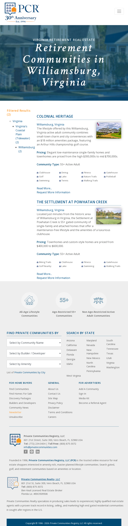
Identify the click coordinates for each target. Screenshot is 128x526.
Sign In (82, 393)
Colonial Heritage (55, 116)
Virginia (17, 121)
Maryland (91, 340)
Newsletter (15, 412)
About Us (53, 389)
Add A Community (89, 389)
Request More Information (53, 192)
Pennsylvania (93, 371)
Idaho (69, 363)
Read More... (44, 188)
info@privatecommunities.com (40, 447)
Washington (113, 367)
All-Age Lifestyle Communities (29, 304)
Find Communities (19, 389)
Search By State (80, 333)
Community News (19, 407)
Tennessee (112, 348)
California (71, 345)
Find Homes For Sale (20, 393)
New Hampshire (92, 351)
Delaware (71, 349)
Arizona (70, 340)
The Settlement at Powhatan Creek (72, 202)
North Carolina (90, 364)
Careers (52, 416)
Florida (70, 354)
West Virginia (73, 375)
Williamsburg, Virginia (50, 124)
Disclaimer (53, 407)
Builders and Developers (22, 403)
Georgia (70, 359)
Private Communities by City (29, 372)
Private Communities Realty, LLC (40, 479)
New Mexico (93, 358)
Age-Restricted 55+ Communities (64, 304)
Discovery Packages (20, 398)
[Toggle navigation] (119, 11)
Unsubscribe (16, 416)
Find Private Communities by (33, 333)
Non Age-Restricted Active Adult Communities (98, 304)
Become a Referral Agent (92, 403)
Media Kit (84, 398)
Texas (109, 353)
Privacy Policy (55, 403)
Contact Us (54, 393)
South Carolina (110, 342)
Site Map (53, 398)
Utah (109, 358)
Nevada (90, 345)
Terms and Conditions (60, 412)
